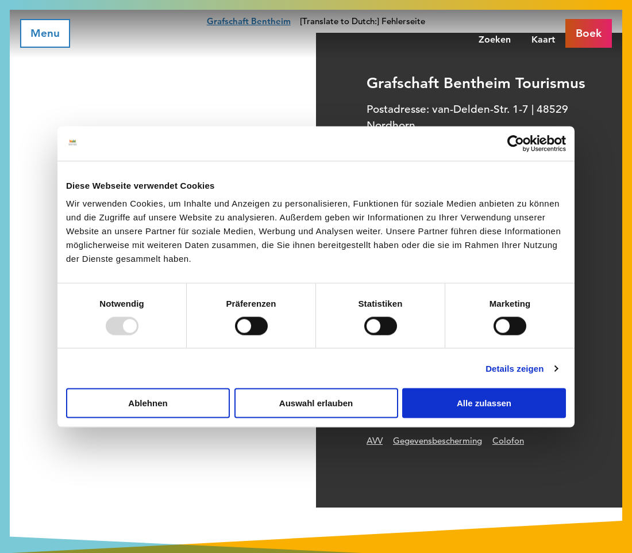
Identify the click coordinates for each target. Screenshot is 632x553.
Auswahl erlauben (316, 403)
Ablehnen (147, 403)
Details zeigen (514, 368)
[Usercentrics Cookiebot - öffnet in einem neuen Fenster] (515, 143)
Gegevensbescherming (437, 440)
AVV (375, 440)
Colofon (508, 440)
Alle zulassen (484, 403)
